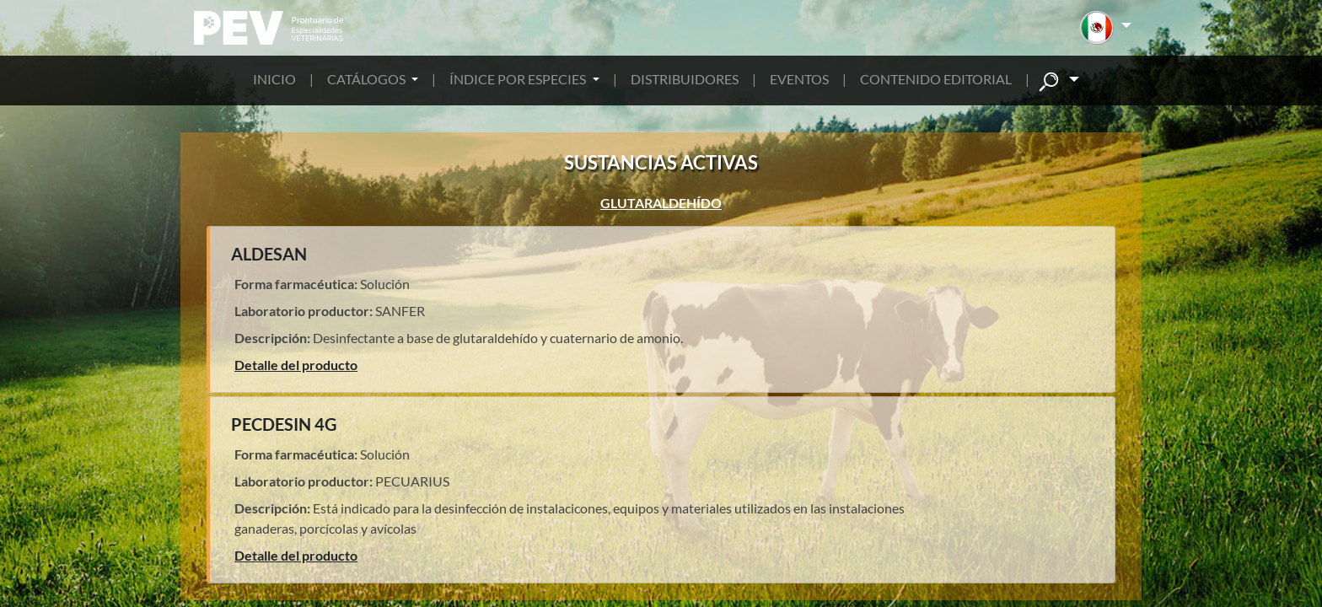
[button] (1105, 28)
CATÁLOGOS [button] (367, 79)
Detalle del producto (295, 365)
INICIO (274, 79)
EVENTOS (799, 79)
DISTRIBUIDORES (685, 79)
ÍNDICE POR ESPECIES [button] (518, 79)
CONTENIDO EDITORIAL (936, 79)
